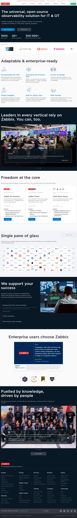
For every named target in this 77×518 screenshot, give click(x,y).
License (3, 488)
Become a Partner (51, 477)
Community (64, 488)
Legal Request (28, 515)
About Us (49, 493)
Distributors (50, 479)
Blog (62, 491)
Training (36, 488)
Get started (57, 219)
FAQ (20, 479)
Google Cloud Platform (25, 500)
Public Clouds (23, 493)
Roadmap (3, 490)
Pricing (21, 472)
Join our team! (38, 453)
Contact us (49, 491)
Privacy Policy (12, 515)
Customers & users (51, 500)
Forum (62, 493)
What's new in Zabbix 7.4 (7, 484)
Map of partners (51, 482)
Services (36, 472)
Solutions (4, 495)
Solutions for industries (6, 498)
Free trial (32, 219)
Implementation (37, 482)
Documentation (5, 492)
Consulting (36, 479)
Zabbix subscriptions (24, 475)
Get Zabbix (73, 3)
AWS (20, 496)
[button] (37, 372)
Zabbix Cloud (23, 483)
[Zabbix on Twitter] (61, 511)
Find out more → (7, 311)
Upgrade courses (38, 495)
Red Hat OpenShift (23, 502)
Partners (49, 472)
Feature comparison (24, 477)
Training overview (38, 491)
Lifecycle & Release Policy (7, 486)
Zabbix (5, 4)
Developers (63, 495)
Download (7, 219)
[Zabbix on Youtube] (75, 511)
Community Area (65, 502)
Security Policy (5, 515)
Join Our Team (50, 495)
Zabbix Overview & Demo (7, 475)
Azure (20, 498)
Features (3, 477)
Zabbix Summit (64, 475)
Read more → (65, 160)
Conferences (64, 477)
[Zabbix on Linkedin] (71, 511)
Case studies (4, 500)
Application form (51, 484)
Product (3, 472)
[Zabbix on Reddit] (68, 511)
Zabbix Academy (38, 502)
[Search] (58, 0)
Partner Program (51, 475)
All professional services (39, 484)
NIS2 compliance (5, 502)
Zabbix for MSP (37, 477)
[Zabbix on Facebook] (64, 511)
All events (63, 485)
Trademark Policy (51, 502)
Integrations (4, 479)
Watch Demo (24, 29)
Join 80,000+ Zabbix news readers (9, 510)
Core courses (37, 493)
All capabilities (4, 482)
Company (50, 488)
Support (36, 475)
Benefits (21, 485)
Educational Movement (66, 500)
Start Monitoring (8, 29)
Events (63, 472)
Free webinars (64, 483)
